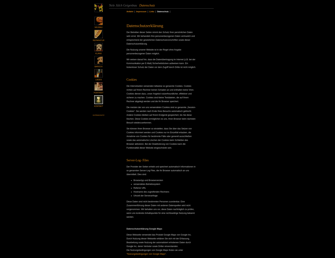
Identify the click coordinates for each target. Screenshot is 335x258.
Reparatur (98, 40)
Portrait (98, 93)
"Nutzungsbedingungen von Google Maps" (146, 254)
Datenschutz (98, 115)
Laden (98, 80)
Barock (99, 66)
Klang (98, 53)
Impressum (141, 11)
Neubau (99, 27)
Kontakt (98, 106)
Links (151, 11)
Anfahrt (129, 11)
